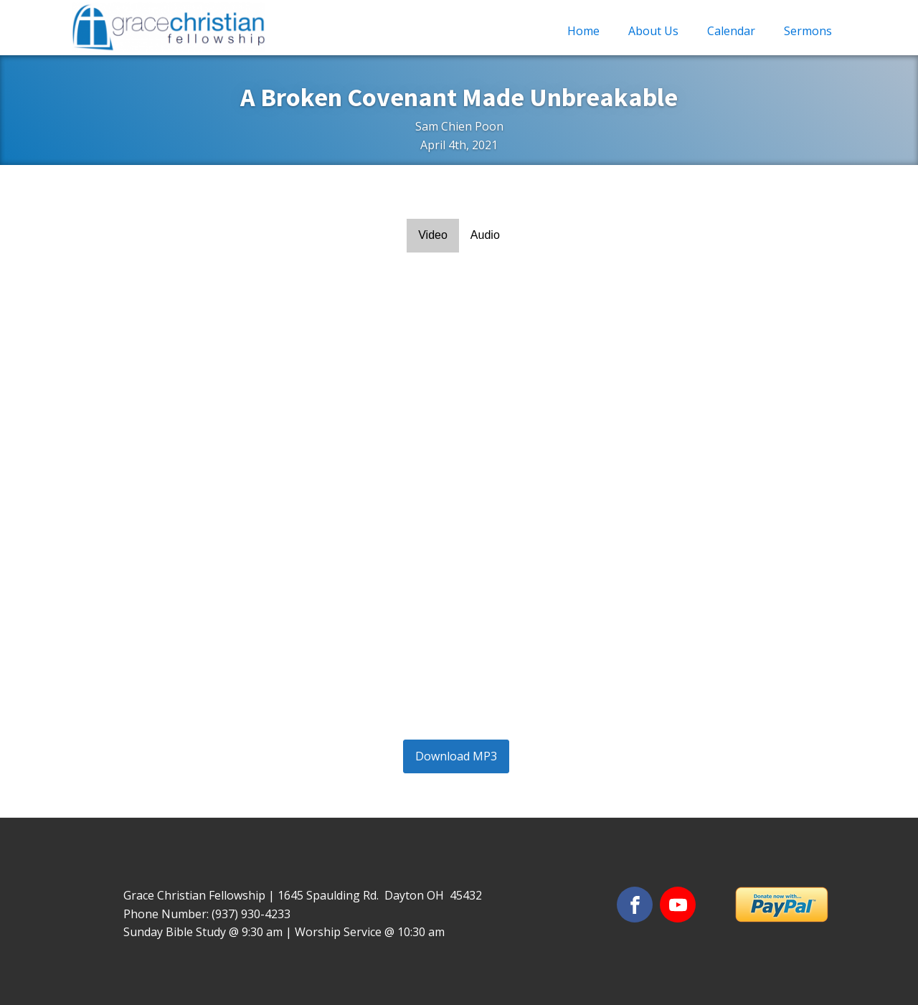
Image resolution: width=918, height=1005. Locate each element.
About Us (653, 31)
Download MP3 (456, 756)
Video (433, 235)
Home (583, 31)
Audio (485, 235)
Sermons (808, 31)
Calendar (731, 31)
